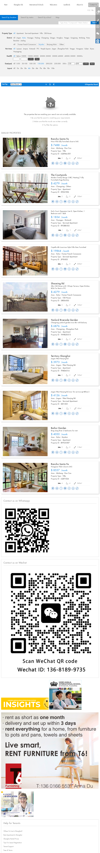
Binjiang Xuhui (52, 44)
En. (93, 10)
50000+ (80, 56)
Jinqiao (25, 49)
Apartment (20, 33)
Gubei (86, 49)
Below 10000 (21, 56)
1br (18, 68)
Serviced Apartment (31, 33)
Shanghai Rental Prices (11, 839)
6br (37, 68)
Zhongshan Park (62, 49)
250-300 (57, 64)
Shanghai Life (18, 5)
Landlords (67, 5)
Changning (45, 38)
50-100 (24, 64)
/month (59, 145)
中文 (89, 10)
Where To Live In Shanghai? (12, 831)
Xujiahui (41, 44)
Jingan (19, 38)
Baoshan (16, 41)
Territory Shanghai (60, 356)
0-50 (18, 64)
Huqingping (17, 52)
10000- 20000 (33, 56)
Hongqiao (79, 49)
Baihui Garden (58, 428)
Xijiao (92, 49)
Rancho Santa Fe (60, 139)
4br (29, 68)
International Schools (36, 5)
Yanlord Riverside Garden (64, 320)
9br (48, 68)
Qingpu (52, 38)
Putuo (88, 38)
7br (41, 68)
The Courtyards (59, 175)
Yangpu (66, 38)
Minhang (82, 38)
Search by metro (27, 17)
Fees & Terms (8, 850)
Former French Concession (27, 44)
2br (21, 68)
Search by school (44, 17)
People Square (46, 49)
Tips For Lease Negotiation (12, 843)
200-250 (49, 64)
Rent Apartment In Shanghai (12, 835)
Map (57, 17)
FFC (38, 49)
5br (33, 68)
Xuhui (24, 38)
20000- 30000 (45, 56)
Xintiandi (32, 49)
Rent (5, 5)
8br (44, 68)
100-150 (32, 64)
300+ (65, 64)
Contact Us (93, 5)
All (14, 33)
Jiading (23, 41)
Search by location (9, 17)
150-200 (41, 64)
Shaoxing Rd (57, 283)
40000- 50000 (69, 56)
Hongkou (60, 38)
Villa (41, 33)
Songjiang (74, 38)
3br (25, 68)
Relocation (53, 5)
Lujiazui (19, 49)
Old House (47, 33)
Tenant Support (8, 846)
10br (53, 68)
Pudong (37, 38)
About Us (80, 5)
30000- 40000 (57, 56)
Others (61, 44)
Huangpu (30, 38)
